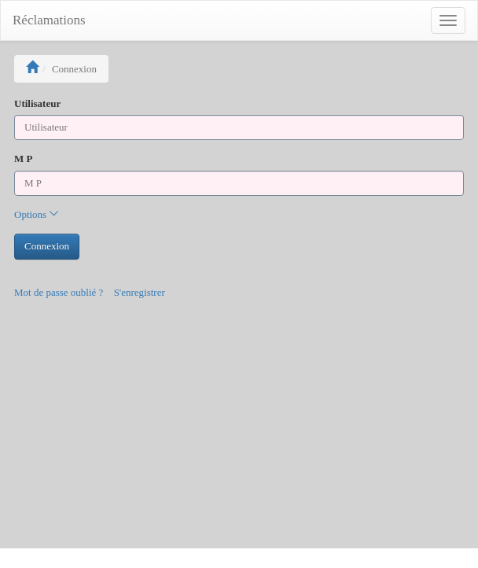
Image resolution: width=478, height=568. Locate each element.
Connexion (46, 246)
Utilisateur (37, 103)
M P (23, 158)
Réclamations (49, 20)
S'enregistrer (139, 292)
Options (36, 214)
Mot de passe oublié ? (58, 292)
